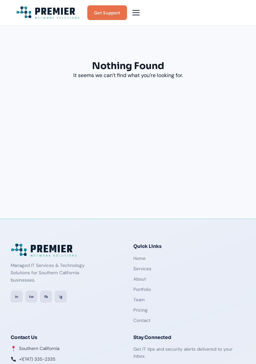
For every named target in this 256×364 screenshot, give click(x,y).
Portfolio (142, 289)
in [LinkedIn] (16, 296)
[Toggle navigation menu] (136, 13)
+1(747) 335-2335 (37, 359)
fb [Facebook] (46, 296)
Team (139, 300)
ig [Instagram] (60, 296)
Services (142, 269)
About (139, 279)
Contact (141, 320)
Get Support (107, 13)
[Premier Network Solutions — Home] (47, 12)
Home (139, 258)
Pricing (140, 310)
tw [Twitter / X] (31, 296)
